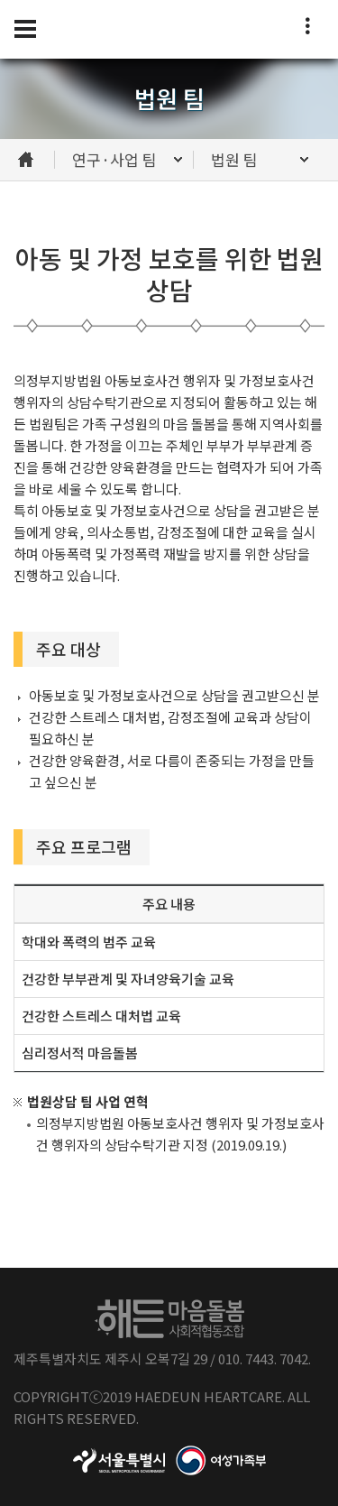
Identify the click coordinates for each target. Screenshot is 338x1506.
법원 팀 (234, 159)
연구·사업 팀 (114, 159)
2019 (117, 1396)
